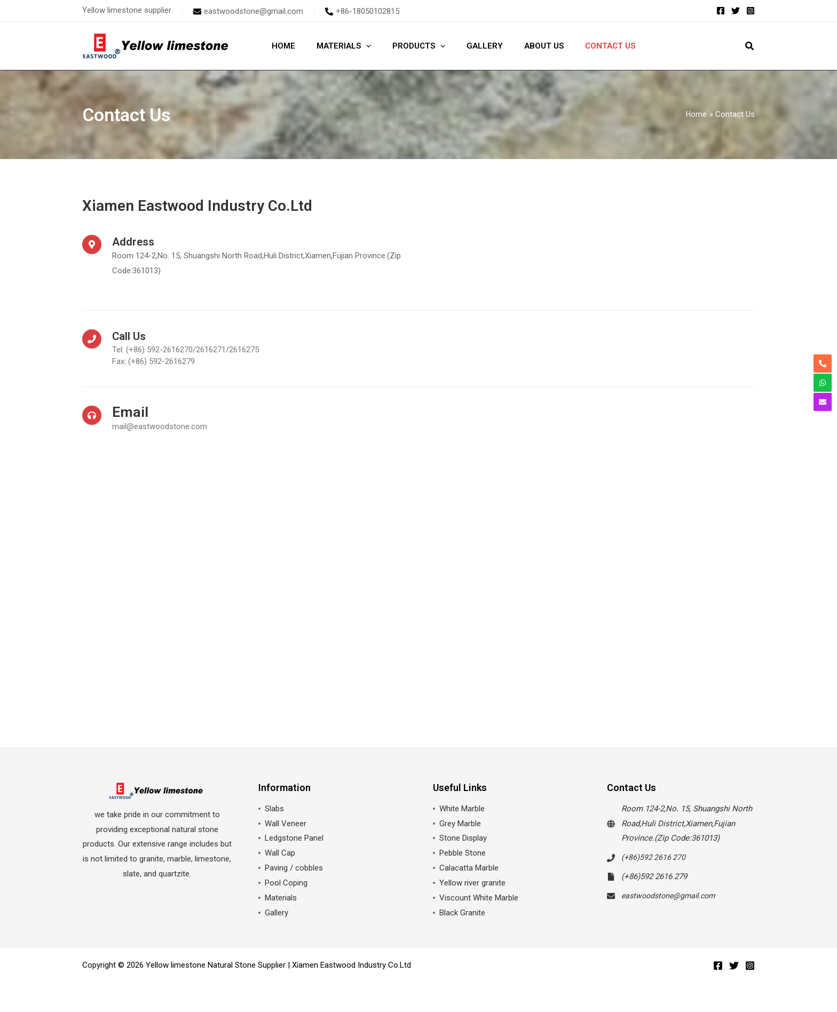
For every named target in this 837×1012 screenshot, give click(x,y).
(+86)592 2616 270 (654, 858)
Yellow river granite (472, 883)
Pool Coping (286, 883)
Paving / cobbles (294, 868)
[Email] (91, 415)
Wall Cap (280, 853)
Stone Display (463, 838)
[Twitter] (735, 10)
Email (131, 412)
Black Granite (462, 913)
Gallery (276, 913)
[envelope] (248, 11)
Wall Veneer (285, 824)
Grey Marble (460, 824)
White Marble (462, 809)
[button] (750, 47)
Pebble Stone (462, 853)
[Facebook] (720, 10)
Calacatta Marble (469, 868)
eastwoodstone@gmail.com (671, 896)
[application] (358, 46)
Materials (281, 898)
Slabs (274, 809)
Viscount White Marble (478, 898)
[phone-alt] (362, 11)
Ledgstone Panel (294, 838)
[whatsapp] (823, 383)
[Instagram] (750, 10)
